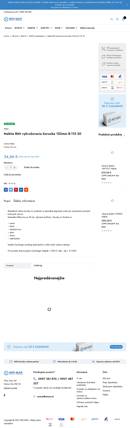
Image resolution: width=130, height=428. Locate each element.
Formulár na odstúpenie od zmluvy (88, 390)
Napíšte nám (82, 406)
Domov (8, 27)
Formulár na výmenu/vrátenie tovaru (87, 397)
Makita (6, 129)
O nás (79, 378)
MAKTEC (46, 27)
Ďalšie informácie (24, 200)
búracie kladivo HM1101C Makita (109, 167)
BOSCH (20, 27)
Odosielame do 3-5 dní (67, 361)
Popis (7, 200)
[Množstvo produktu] (11, 167)
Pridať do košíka (31, 167)
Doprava (106, 390)
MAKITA (33, 27)
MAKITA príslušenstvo (37, 36)
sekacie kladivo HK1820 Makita (112, 215)
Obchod (15, 36)
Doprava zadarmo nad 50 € (108, 361)
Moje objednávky (110, 382)
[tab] (7, 200)
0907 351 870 (25, 12)
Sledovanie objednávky (112, 386)
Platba (105, 394)
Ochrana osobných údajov (88, 402)
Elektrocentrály (87, 27)
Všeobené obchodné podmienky (86, 383)
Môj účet (106, 378)
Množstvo (8, 163)
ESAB (59, 27)
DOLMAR (72, 27)
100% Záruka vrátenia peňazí (26, 361)
